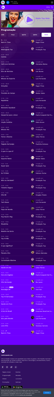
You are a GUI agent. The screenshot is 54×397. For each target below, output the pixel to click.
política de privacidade (25, 395)
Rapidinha (4, 100)
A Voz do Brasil (6, 311)
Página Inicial (6, 372)
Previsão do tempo (8, 93)
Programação (6, 375)
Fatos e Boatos (6, 137)
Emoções (4, 86)
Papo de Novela (7, 209)
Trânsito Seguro (7, 188)
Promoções (5, 382)
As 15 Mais (5, 173)
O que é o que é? (7, 151)
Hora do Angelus (7, 275)
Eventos (18, 372)
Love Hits (4, 326)
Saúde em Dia (6, 267)
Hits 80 (3, 195)
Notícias (18, 382)
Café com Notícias (8, 64)
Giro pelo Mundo (7, 318)
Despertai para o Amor (9, 115)
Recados (18, 375)
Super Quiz (5, 166)
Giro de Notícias (7, 71)
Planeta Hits (5, 253)
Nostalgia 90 (5, 289)
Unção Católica (6, 122)
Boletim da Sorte (7, 231)
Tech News (5, 202)
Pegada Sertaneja (7, 144)
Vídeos (4, 378)
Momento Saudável (8, 108)
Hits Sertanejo (6, 282)
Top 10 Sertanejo (7, 297)
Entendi (47, 392)
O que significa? (7, 246)
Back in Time (5, 42)
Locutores (19, 378)
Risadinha (4, 224)
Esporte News (6, 158)
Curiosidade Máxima (8, 260)
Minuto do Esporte (8, 78)
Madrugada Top (7, 49)
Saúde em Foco (6, 304)
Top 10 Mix (5, 238)
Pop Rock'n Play (7, 217)
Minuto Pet (5, 129)
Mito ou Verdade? (7, 180)
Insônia (3, 57)
